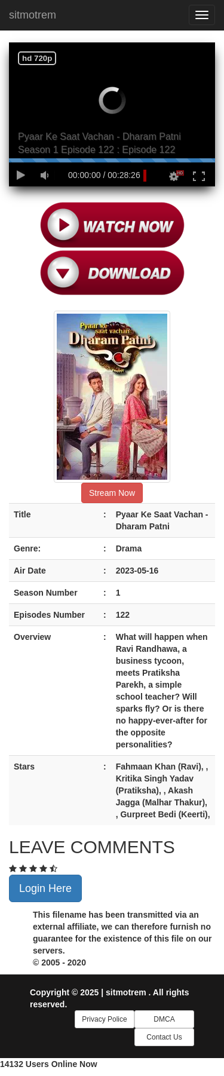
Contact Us (164, 1037)
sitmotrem (32, 15)
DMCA (164, 1019)
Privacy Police (104, 1019)
